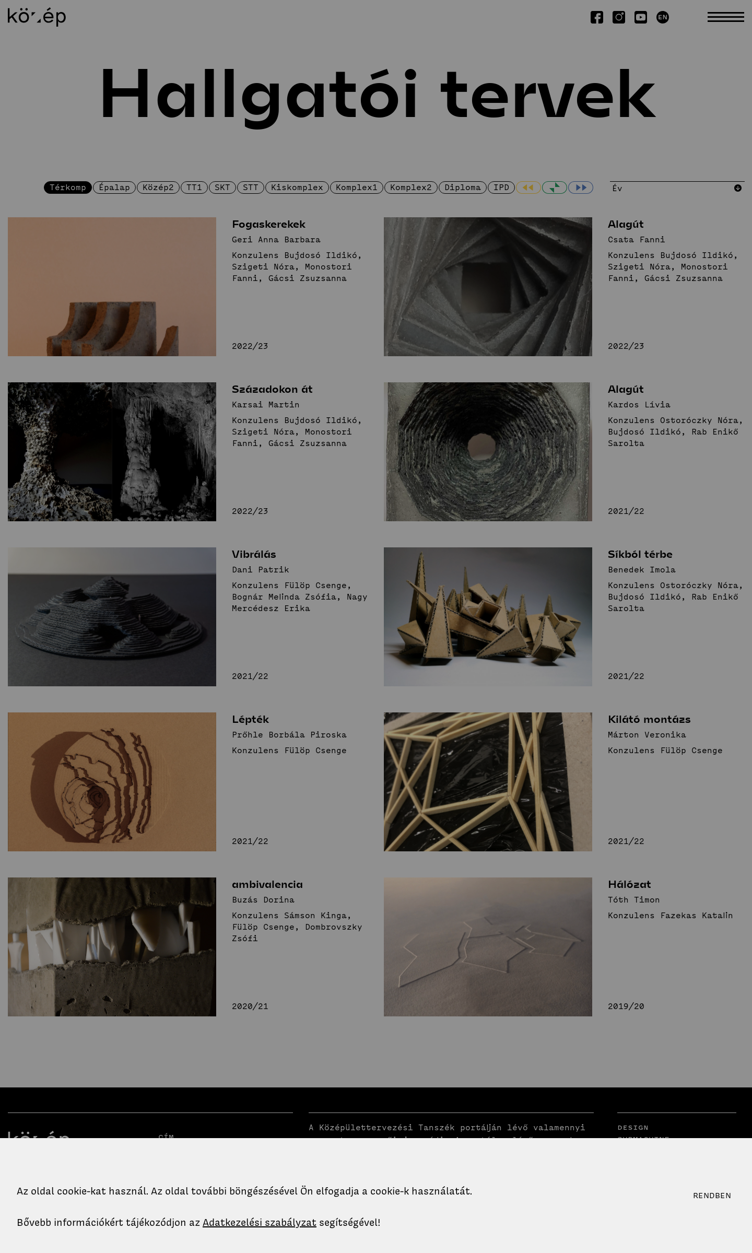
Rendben (712, 1195)
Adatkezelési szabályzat (259, 1222)
